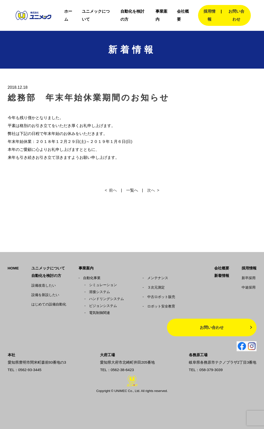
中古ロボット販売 (159, 297)
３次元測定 (154, 287)
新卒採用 (249, 278)
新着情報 (221, 275)
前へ (113, 190)
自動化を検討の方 (46, 275)
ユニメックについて (48, 268)
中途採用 (249, 287)
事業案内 (86, 268)
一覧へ (132, 190)
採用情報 (209, 15)
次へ (151, 190)
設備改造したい (43, 285)
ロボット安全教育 (159, 306)
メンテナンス (155, 278)
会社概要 (221, 268)
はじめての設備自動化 (48, 304)
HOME (13, 268)
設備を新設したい (45, 295)
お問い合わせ (236, 15)
